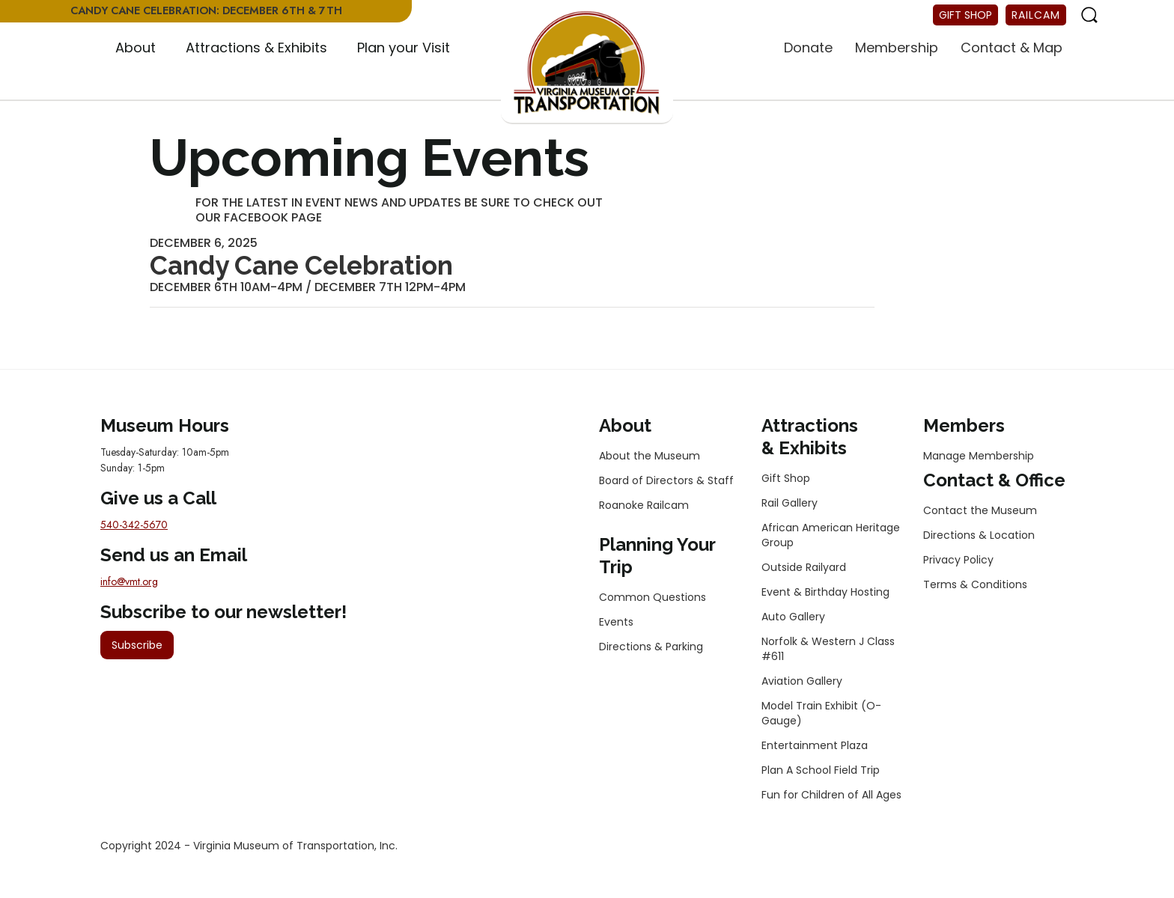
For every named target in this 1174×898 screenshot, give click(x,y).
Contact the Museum (980, 510)
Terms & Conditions (975, 584)
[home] (587, 63)
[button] (135, 48)
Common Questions (652, 597)
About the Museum (649, 455)
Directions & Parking (651, 646)
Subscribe (137, 645)
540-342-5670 (134, 524)
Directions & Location (979, 535)
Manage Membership (978, 455)
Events (616, 621)
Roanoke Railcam (644, 505)
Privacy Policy (958, 559)
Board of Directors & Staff (666, 480)
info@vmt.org (129, 581)
